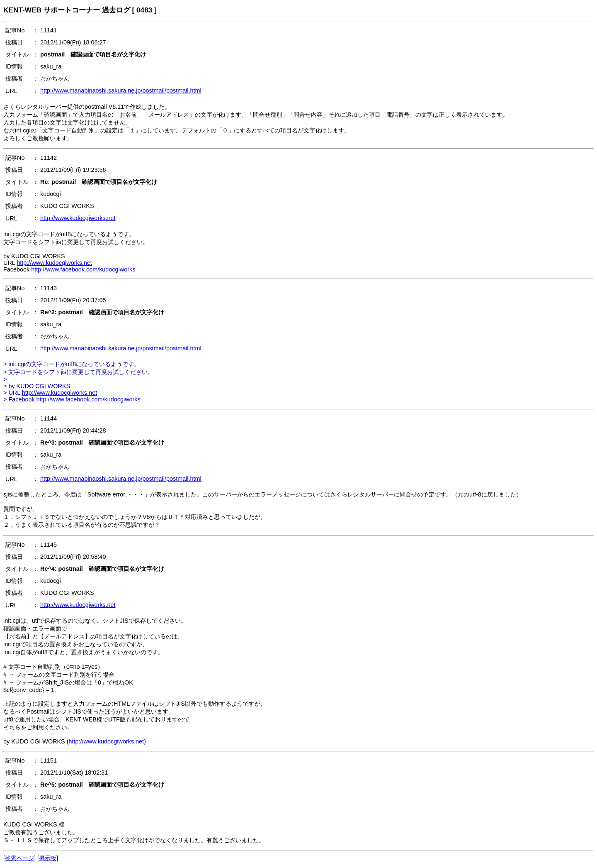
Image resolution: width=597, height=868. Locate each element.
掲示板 (47, 858)
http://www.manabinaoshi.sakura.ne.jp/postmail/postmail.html (120, 90)
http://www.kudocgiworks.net (78, 218)
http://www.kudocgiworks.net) (107, 741)
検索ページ (19, 858)
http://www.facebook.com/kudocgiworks (83, 269)
